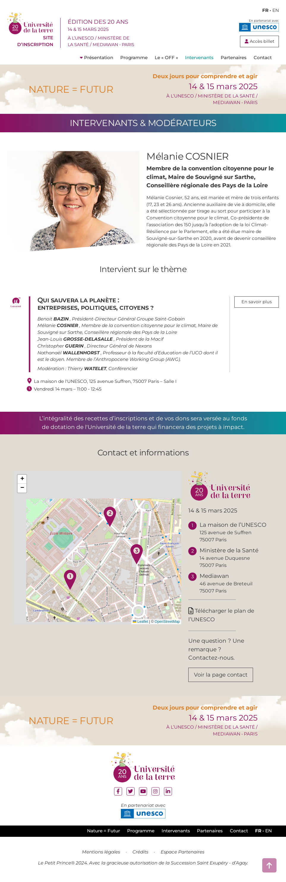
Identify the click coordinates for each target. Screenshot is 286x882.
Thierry (86, 368)
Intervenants (199, 57)
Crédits (140, 853)
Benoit (53, 319)
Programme (134, 57)
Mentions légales (101, 853)
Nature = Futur (103, 832)
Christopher (61, 346)
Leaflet (140, 622)
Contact (263, 57)
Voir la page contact (222, 675)
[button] (70, 579)
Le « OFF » (166, 57)
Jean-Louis (75, 339)
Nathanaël (69, 353)
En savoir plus (256, 302)
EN (275, 10)
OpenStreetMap (167, 622)
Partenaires (234, 57)
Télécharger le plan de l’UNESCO (222, 615)
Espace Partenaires (182, 853)
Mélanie (58, 325)
